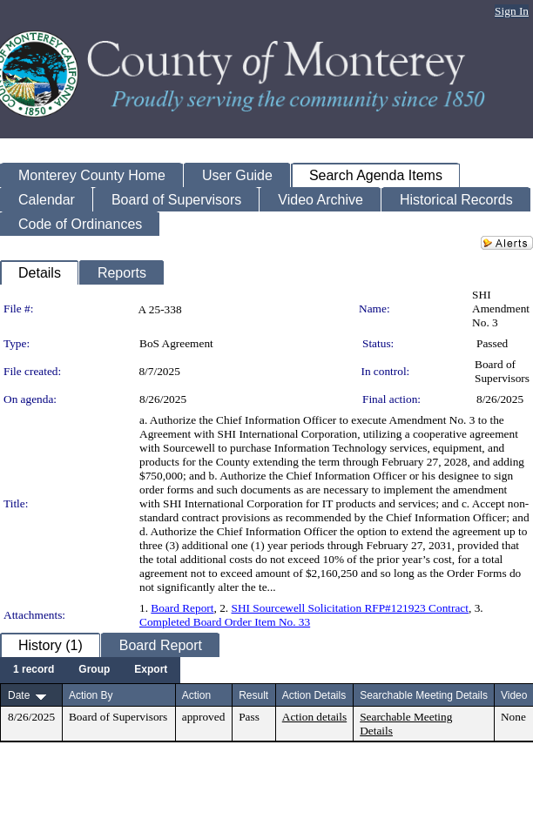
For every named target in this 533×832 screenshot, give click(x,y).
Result (253, 695)
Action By (91, 695)
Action (196, 695)
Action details (314, 716)
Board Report (182, 607)
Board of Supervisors (502, 371)
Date (19, 695)
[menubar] (90, 670)
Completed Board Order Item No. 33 (224, 621)
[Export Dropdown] (151, 670)
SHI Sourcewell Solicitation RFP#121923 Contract (350, 607)
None (513, 716)
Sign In (512, 10)
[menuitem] (33, 670)
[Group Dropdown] (94, 670)
